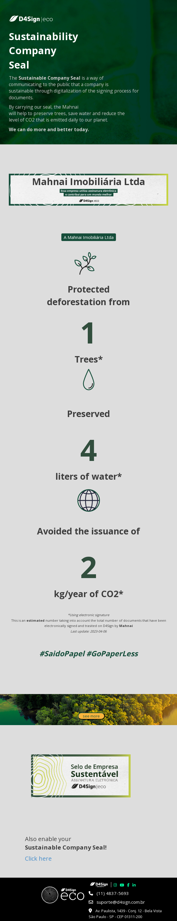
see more (91, 716)
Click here (38, 858)
